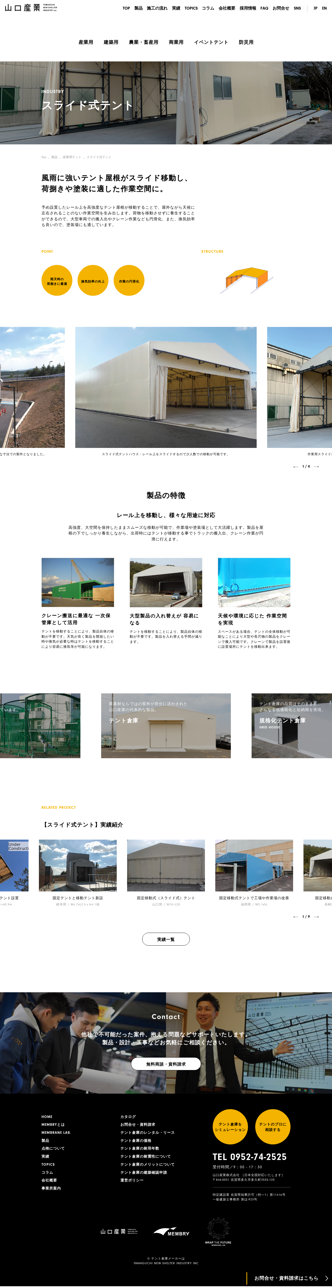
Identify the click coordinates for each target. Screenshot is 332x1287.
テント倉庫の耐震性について (145, 1157)
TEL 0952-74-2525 (250, 1157)
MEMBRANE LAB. (56, 1133)
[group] (166, 725)
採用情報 (247, 8)
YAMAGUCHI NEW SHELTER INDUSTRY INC (166, 1264)
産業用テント (72, 157)
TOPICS (189, 8)
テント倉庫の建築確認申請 (143, 1173)
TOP (123, 8)
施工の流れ (155, 8)
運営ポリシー (132, 1181)
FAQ (264, 8)
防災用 (246, 42)
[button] (295, 466)
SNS (297, 8)
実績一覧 (166, 939)
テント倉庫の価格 (135, 1141)
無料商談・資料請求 (166, 1064)
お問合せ (281, 8)
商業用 (176, 42)
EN (324, 8)
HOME (47, 1117)
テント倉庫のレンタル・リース (147, 1133)
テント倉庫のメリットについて (147, 1165)
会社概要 (226, 8)
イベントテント (211, 42)
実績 (174, 8)
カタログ (128, 1117)
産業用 (86, 42)
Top (44, 157)
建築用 (111, 42)
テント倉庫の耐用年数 (139, 1149)
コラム (207, 8)
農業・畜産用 (143, 42)
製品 (136, 8)
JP (315, 8)
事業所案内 (51, 1189)
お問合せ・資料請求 (137, 1125)
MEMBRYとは (53, 1125)
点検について (53, 1149)
